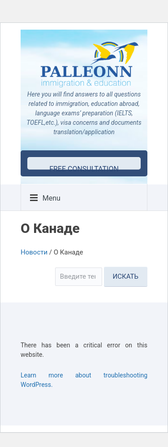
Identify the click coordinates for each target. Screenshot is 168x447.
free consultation (84, 167)
